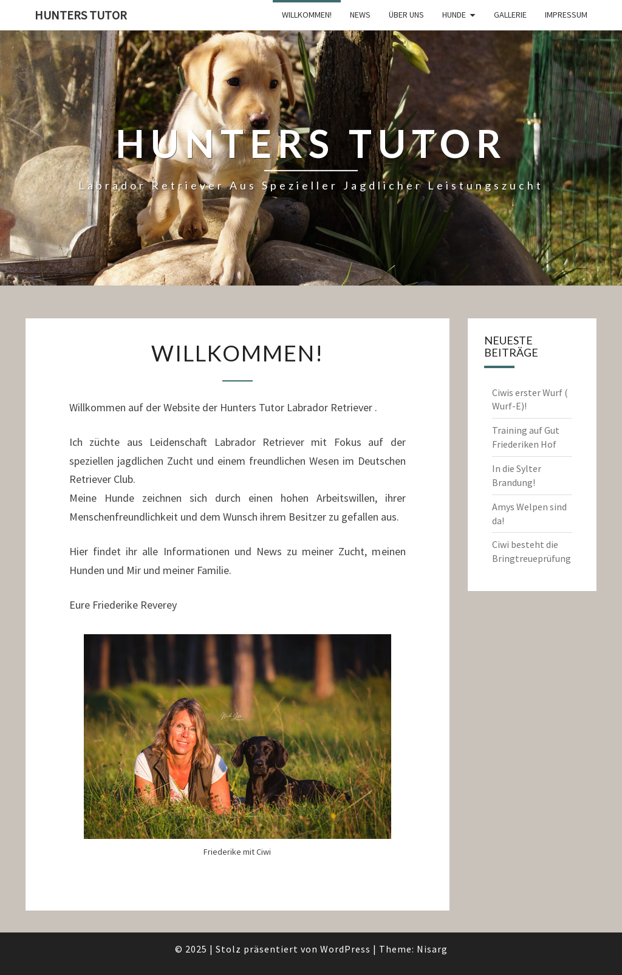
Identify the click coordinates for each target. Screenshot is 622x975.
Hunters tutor (81, 14)
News (360, 14)
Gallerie (510, 14)
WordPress (345, 949)
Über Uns (406, 14)
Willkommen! (307, 14)
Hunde (454, 14)
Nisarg (432, 949)
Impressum (566, 14)
